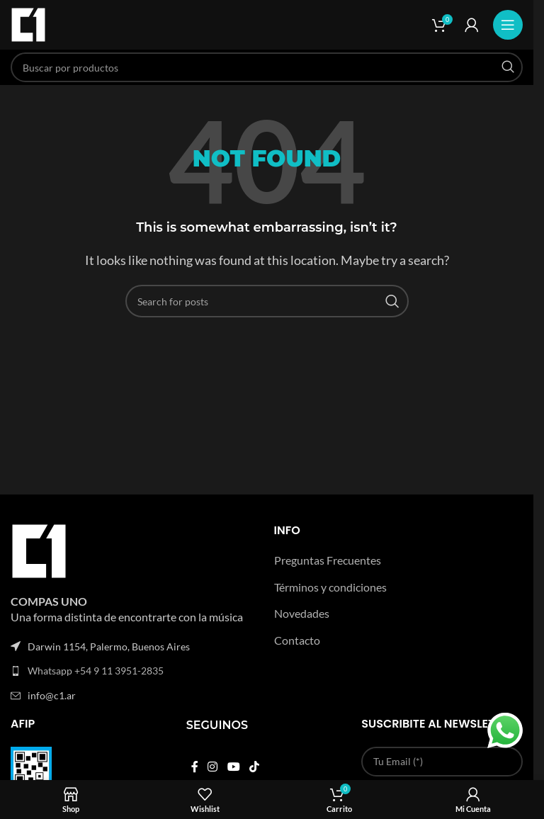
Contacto (297, 640)
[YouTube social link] (233, 766)
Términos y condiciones (330, 587)
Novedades (301, 613)
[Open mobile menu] (508, 25)
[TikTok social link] (254, 766)
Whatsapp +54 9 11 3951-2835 (96, 671)
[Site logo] (28, 23)
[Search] (267, 67)
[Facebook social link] (194, 766)
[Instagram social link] (212, 766)
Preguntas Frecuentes (327, 560)
